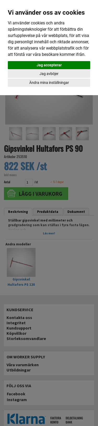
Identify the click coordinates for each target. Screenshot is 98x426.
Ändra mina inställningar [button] (49, 82)
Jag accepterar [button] (49, 65)
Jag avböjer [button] (49, 74)
